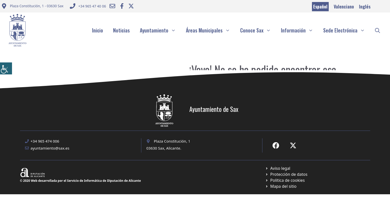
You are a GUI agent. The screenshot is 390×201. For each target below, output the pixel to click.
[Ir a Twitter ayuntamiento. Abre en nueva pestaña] (131, 6)
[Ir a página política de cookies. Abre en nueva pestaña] (286, 174)
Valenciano (344, 6)
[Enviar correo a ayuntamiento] (32, 6)
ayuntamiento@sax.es (50, 148)
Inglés (364, 6)
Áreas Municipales (210, 30)
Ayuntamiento (160, 30)
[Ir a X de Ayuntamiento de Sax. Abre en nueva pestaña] (293, 145)
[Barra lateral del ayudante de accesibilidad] (6, 68)
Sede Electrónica (346, 30)
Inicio (97, 30)
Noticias (121, 30)
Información (299, 30)
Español (320, 6)
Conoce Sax (258, 30)
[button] (377, 30)
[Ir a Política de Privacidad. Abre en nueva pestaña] (277, 168)
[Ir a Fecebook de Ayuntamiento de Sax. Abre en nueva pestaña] (275, 145)
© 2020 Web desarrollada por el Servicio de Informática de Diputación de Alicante (80, 181)
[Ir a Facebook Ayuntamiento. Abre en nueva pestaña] (122, 6)
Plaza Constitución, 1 (172, 141)
